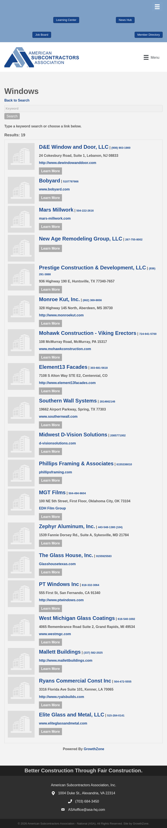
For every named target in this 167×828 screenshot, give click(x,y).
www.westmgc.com (55, 634)
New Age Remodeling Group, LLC (80, 239)
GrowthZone (94, 749)
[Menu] (157, 6)
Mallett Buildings (60, 652)
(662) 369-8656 (92, 300)
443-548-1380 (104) (110, 527)
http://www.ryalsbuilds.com (61, 697)
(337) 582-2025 (93, 652)
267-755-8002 (134, 239)
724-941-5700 (148, 334)
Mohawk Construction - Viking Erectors (87, 333)
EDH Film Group (52, 508)
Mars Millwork (56, 210)
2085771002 (118, 435)
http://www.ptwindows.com (61, 600)
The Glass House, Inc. (66, 555)
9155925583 (104, 556)
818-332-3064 (90, 585)
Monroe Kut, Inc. (59, 299)
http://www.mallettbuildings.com (65, 660)
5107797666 (70, 181)
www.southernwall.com (58, 416)
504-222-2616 (85, 210)
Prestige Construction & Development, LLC (92, 267)
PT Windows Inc (59, 584)
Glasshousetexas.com (57, 564)
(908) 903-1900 (120, 147)
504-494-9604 (77, 493)
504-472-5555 (123, 681)
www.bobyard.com (54, 189)
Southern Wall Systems (68, 401)
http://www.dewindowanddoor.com (67, 163)
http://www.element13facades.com (67, 383)
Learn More (50, 171)
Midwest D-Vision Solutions (73, 434)
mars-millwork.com (55, 218)
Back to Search (17, 100)
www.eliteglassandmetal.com (63, 723)
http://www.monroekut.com (61, 315)
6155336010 (124, 464)
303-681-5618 (99, 367)
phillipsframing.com (55, 472)
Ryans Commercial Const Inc (75, 681)
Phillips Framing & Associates (76, 463)
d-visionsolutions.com (57, 443)
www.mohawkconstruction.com (65, 349)
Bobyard (49, 181)
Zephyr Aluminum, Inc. (67, 526)
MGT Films (52, 492)
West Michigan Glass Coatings (77, 618)
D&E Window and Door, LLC (74, 147)
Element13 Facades (63, 367)
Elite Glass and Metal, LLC (71, 715)
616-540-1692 (126, 619)
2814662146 (107, 401)
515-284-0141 (116, 715)
